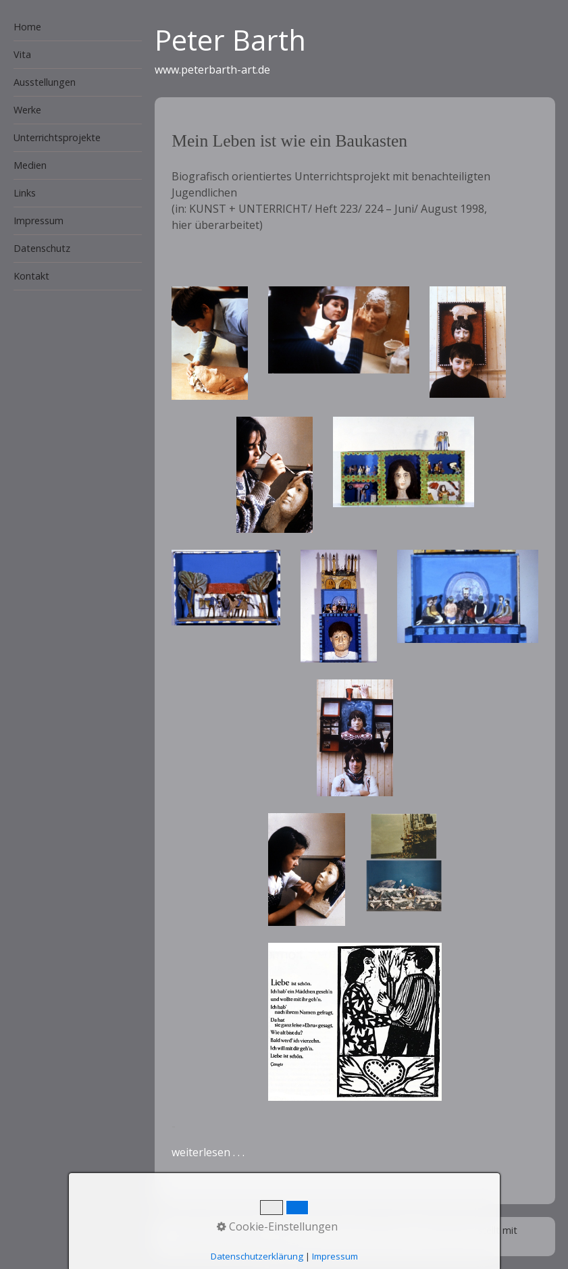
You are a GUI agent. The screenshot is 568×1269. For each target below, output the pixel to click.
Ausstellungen (45, 82)
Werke (27, 109)
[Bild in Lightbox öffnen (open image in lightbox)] (210, 343)
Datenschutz (42, 248)
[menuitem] (71, 27)
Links (25, 192)
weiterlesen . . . (208, 1152)
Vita (22, 54)
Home (27, 26)
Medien (30, 165)
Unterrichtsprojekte (57, 137)
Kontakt (31, 275)
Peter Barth (230, 40)
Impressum (38, 220)
